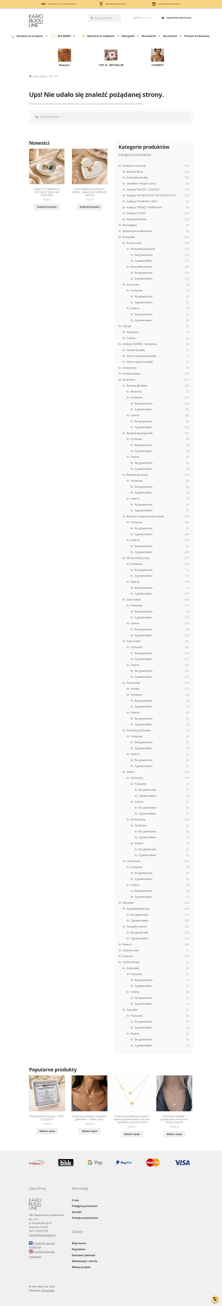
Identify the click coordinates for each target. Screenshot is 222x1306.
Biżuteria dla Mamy (137, 385)
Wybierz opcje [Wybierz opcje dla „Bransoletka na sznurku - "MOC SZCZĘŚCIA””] (47, 1131)
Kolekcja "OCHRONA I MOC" (142, 201)
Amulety (135, 688)
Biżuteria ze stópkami (101, 36)
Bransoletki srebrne (141, 266)
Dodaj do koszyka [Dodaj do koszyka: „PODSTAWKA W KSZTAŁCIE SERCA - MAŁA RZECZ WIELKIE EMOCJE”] (89, 206)
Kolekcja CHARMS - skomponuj (139, 344)
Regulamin (78, 1249)
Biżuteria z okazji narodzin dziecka (145, 516)
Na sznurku (133, 284)
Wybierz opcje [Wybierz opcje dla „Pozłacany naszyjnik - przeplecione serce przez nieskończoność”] (174, 1134)
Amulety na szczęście (29, 36)
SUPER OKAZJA (131, 962)
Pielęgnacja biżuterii (84, 1206)
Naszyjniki (128, 36)
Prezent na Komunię (196, 36)
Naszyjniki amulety (136, 219)
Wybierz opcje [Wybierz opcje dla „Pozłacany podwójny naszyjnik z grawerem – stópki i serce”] (89, 1131)
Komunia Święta (131, 373)
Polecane (128, 956)
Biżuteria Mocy (135, 171)
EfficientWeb (48, 1290)
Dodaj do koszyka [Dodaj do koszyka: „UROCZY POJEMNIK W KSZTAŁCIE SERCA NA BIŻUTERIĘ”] (47, 206)
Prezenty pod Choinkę (139, 730)
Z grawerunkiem (143, 260)
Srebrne (135, 308)
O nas (75, 1200)
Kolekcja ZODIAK (136, 213)
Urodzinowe (133, 861)
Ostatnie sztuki (131, 950)
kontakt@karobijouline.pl (42, 1235)
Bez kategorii (130, 225)
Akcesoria (136, 391)
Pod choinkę (133, 683)
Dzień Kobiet (134, 599)
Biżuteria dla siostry (137, 474)
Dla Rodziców (138, 819)
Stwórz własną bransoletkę (141, 356)
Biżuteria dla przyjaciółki (139, 433)
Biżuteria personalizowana (137, 231)
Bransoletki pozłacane (143, 249)
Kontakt (77, 1212)
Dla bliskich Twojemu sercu (141, 183)
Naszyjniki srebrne (137, 926)
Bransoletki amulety (137, 177)
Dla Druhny (137, 778)
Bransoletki (149, 36)
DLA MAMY (64, 36)
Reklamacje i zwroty (84, 1261)
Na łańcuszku (134, 243)
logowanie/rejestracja (178, 17)
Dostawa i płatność (83, 1255)
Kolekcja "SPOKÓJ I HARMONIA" (144, 207)
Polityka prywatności (85, 1218)
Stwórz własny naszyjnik (140, 361)
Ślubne (130, 772)
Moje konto (79, 1243)
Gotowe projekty (136, 350)
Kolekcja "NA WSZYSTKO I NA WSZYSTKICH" (151, 195)
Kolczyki (127, 326)
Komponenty (130, 367)
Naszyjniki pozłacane (138, 908)
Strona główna (40, 76)
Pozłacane (136, 290)
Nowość (127, 944)
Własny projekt (81, 1267)
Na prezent (170, 36)
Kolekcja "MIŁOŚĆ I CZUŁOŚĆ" (143, 189)
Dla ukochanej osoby (138, 558)
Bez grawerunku (143, 255)
